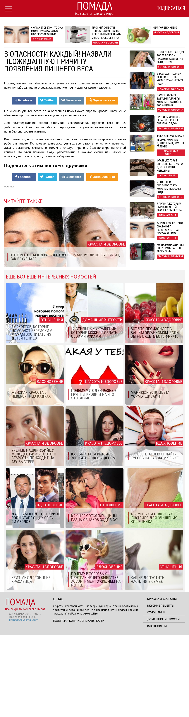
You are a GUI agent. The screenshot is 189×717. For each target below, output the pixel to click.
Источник (9, 268)
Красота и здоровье (162, 680)
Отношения (156, 694)
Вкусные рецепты (160, 687)
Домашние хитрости (163, 701)
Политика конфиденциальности (78, 702)
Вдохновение (157, 708)
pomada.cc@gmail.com (23, 702)
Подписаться (169, 9)
